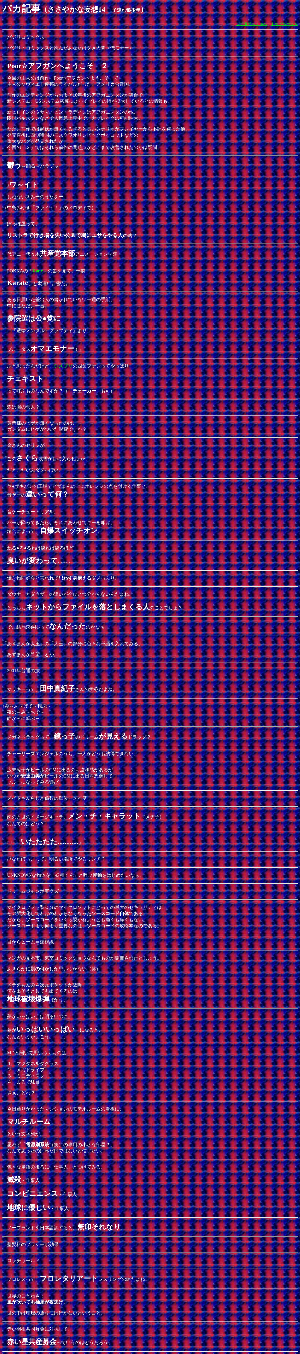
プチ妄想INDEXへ (251, 24)
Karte (38, 270)
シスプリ (63, 365)
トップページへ (284, 24)
